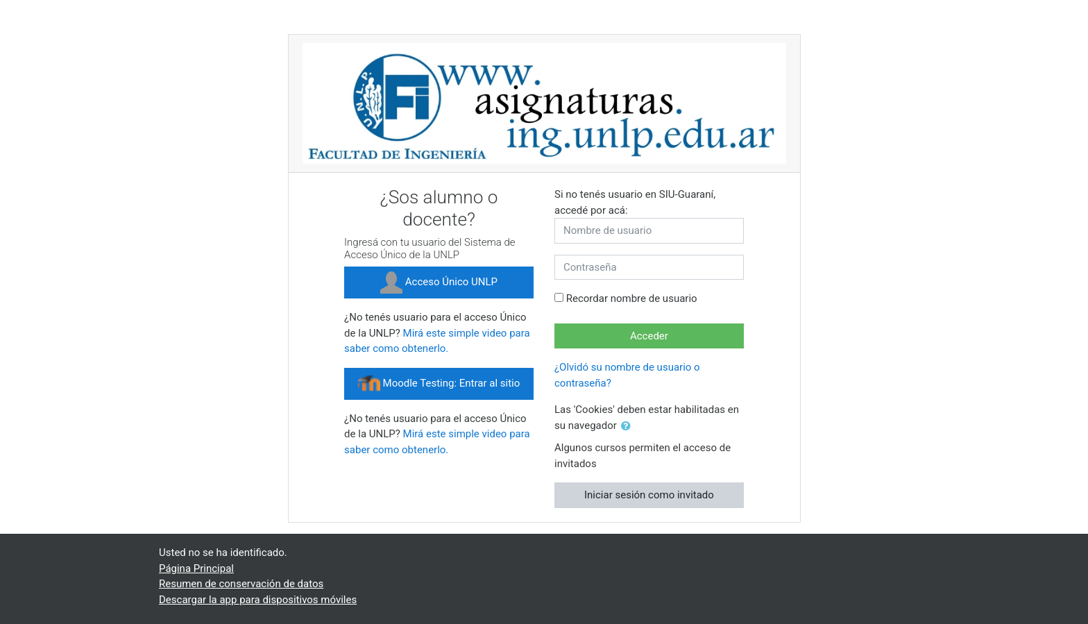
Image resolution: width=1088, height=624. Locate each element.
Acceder (649, 336)
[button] (629, 426)
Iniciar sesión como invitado (649, 495)
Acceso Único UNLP (439, 282)
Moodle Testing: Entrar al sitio (439, 384)
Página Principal (196, 568)
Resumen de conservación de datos (241, 583)
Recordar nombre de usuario (631, 298)
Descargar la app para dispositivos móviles (258, 599)
